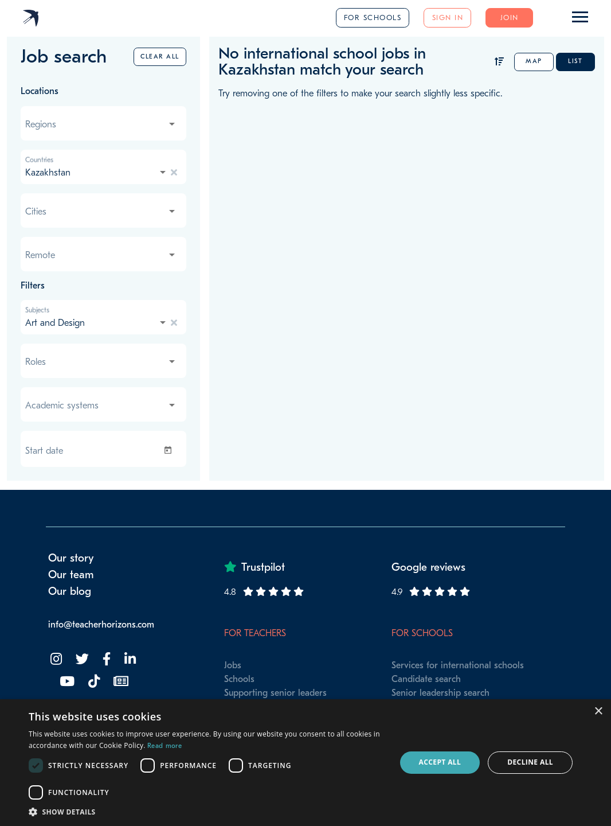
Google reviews (428, 567)
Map (534, 61)
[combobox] (101, 124)
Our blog (69, 591)
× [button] (598, 711)
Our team (71, 574)
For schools (373, 17)
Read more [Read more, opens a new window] (164, 746)
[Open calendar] (170, 450)
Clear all (159, 56)
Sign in (448, 17)
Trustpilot (263, 567)
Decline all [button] (530, 762)
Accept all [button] (440, 762)
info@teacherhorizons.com (101, 625)
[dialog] (305, 762)
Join (509, 17)
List (575, 61)
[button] (207, 811)
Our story (71, 558)
